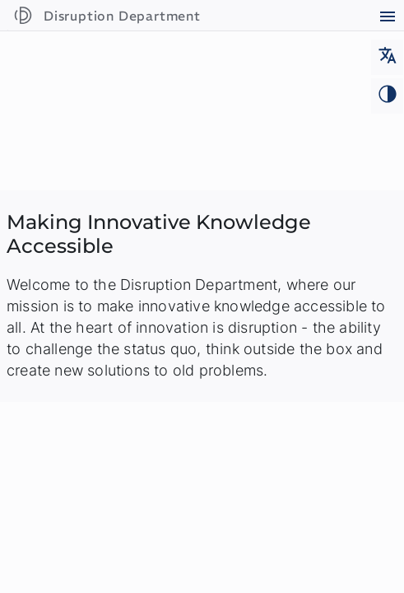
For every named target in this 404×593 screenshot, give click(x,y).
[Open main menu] (387, 18)
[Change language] (387, 57)
